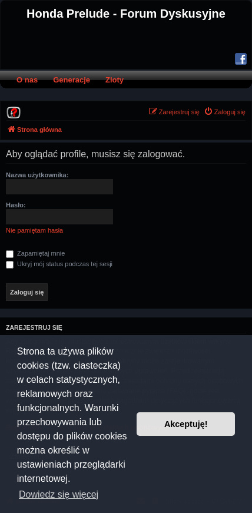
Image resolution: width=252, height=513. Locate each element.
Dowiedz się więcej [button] (58, 494)
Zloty (114, 79)
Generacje (71, 79)
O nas (27, 79)
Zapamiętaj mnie (35, 253)
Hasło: (16, 204)
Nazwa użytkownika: (37, 174)
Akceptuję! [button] (186, 424)
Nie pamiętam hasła (34, 230)
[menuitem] (13, 112)
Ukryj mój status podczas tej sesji (59, 263)
